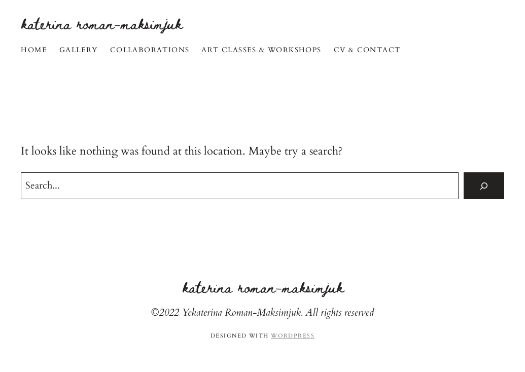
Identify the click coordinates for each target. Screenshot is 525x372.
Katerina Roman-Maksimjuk (101, 23)
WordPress (292, 336)
